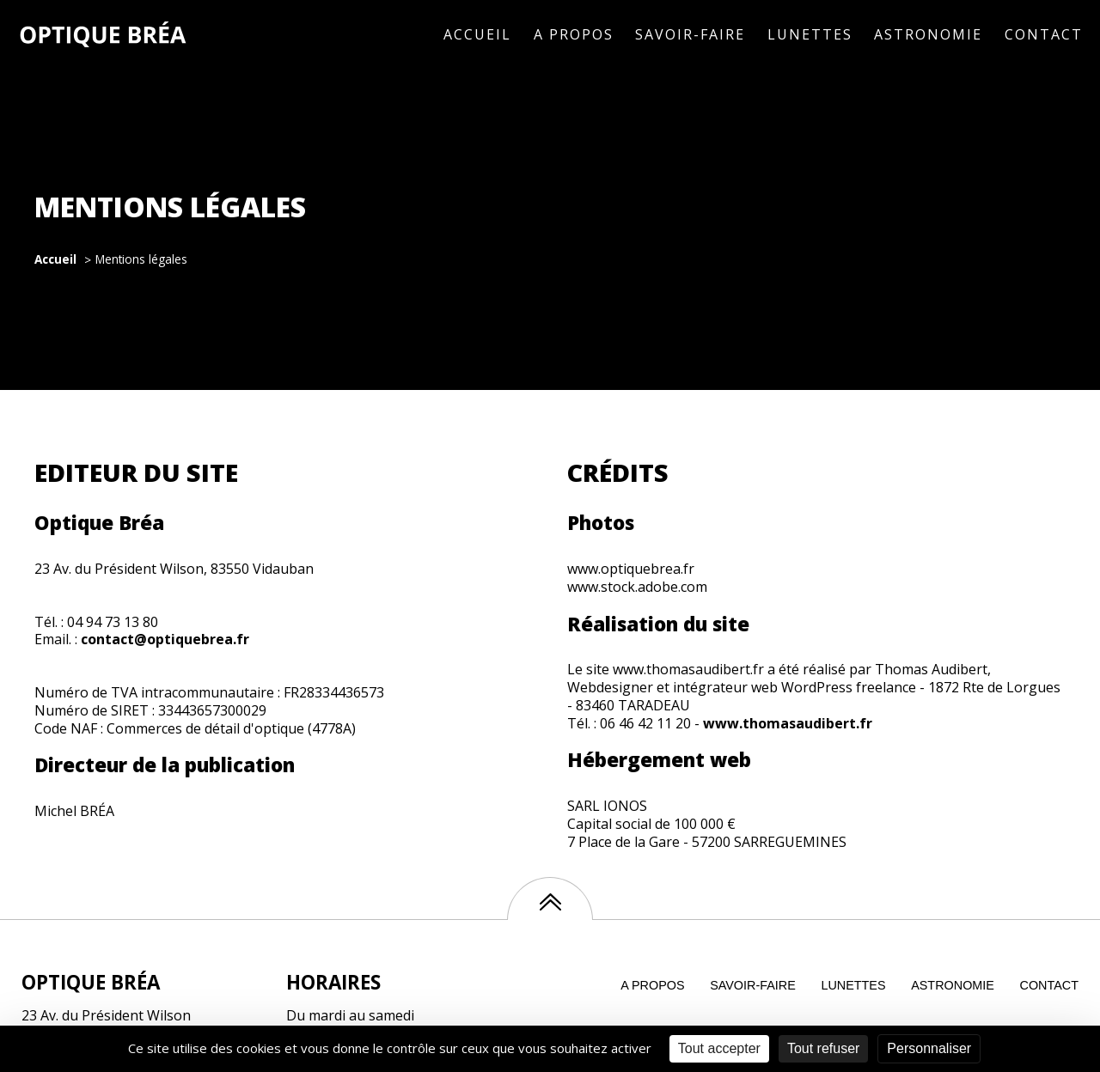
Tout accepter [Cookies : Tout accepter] (719, 1048)
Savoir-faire (690, 34)
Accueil (477, 34)
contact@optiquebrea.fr (165, 639)
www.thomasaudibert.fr (787, 723)
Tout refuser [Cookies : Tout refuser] (823, 1048)
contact (1049, 985)
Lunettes (809, 34)
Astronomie (928, 34)
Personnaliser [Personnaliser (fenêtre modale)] (929, 1048)
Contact (1044, 34)
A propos (574, 34)
